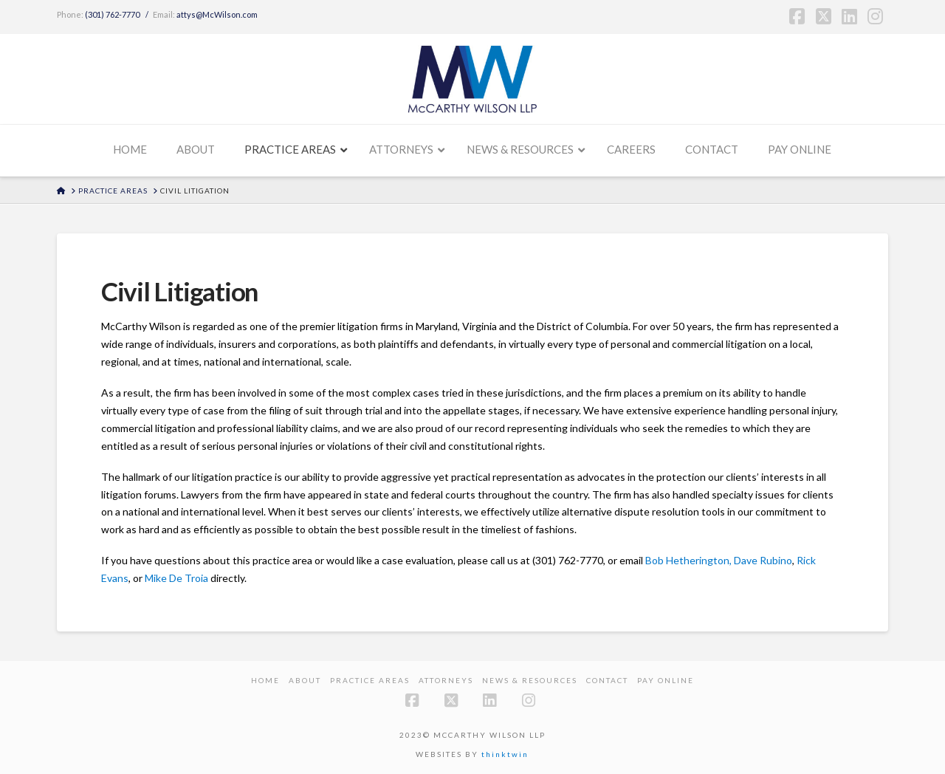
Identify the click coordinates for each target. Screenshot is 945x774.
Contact (607, 680)
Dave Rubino (763, 560)
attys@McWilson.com (217, 14)
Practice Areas (370, 680)
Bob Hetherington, (688, 560)
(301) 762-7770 (112, 14)
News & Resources (529, 680)
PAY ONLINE (665, 680)
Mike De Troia (176, 578)
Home (265, 680)
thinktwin (505, 754)
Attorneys (446, 680)
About (305, 680)
